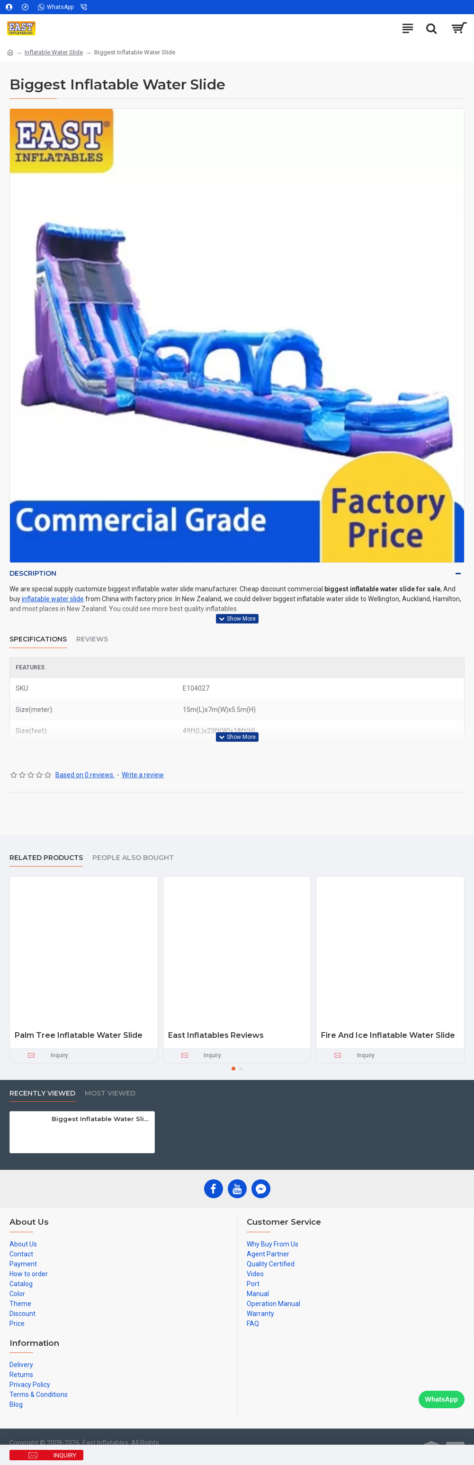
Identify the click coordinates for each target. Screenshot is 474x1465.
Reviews (92, 639)
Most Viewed (110, 1093)
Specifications (38, 639)
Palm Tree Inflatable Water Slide (79, 1035)
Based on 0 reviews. (85, 775)
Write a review (143, 775)
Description (32, 573)
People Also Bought (133, 858)
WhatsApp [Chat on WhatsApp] (441, 1399)
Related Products (46, 858)
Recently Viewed (42, 1093)
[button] (233, 1068)
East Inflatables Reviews (216, 1035)
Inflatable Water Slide (54, 52)
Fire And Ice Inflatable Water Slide (388, 1035)
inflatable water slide (53, 599)
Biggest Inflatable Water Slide (101, 1119)
